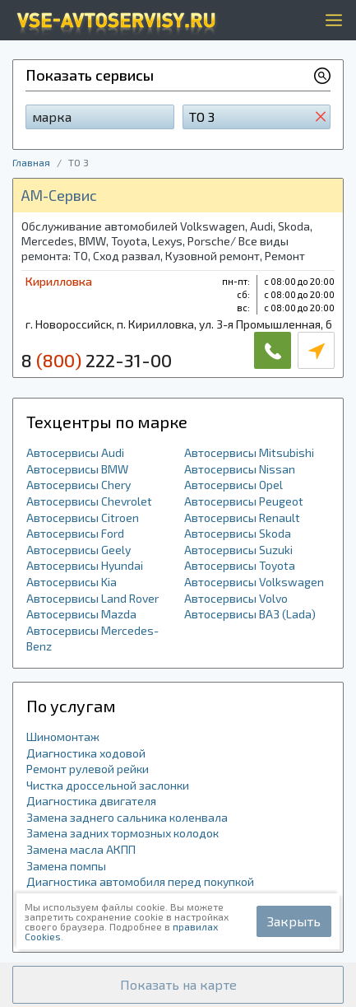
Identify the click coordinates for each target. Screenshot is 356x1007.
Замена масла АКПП (81, 849)
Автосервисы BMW (77, 469)
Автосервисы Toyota (239, 565)
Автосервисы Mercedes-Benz (92, 638)
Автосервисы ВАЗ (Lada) (250, 614)
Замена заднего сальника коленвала (127, 817)
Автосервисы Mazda (81, 614)
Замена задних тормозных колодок (122, 833)
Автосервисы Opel (233, 485)
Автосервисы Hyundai (84, 565)
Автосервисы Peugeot (243, 501)
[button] (178, 985)
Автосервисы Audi (75, 452)
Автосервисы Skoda (237, 533)
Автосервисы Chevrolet (89, 501)
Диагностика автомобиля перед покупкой (140, 881)
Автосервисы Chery (78, 485)
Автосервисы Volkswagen (254, 582)
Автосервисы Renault (242, 517)
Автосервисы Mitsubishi (249, 452)
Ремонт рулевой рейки (87, 769)
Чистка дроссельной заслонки (107, 785)
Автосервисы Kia (71, 582)
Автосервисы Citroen (82, 517)
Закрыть (294, 921)
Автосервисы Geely (78, 550)
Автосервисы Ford (75, 533)
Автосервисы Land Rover (92, 598)
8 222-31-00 (96, 360)
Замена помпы (66, 866)
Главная (31, 162)
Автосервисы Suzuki (238, 550)
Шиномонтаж (62, 737)
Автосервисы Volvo (236, 598)
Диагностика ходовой (86, 753)
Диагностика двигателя (91, 801)
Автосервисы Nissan (239, 469)
